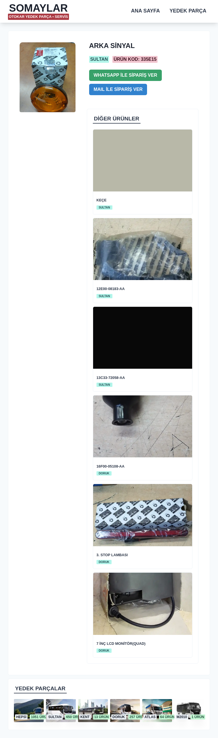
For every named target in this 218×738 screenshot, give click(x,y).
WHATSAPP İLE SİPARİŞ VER (125, 75)
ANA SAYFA (145, 11)
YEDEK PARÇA (187, 11)
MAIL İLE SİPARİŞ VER (118, 89)
